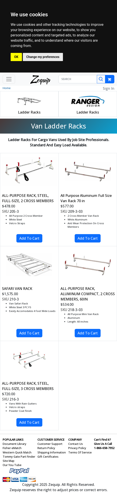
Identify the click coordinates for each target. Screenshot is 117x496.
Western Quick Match (17, 452)
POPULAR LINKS (13, 440)
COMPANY (75, 440)
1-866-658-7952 (104, 448)
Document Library (14, 444)
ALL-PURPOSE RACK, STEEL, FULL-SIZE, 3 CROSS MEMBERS (28, 386)
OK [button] (16, 57)
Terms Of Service (80, 452)
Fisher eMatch (12, 448)
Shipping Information (51, 452)
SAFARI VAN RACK (17, 288)
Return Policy (46, 448)
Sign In (108, 88)
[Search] (101, 79)
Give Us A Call (103, 444)
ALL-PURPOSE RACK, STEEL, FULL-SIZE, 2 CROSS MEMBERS (28, 198)
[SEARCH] (77, 79)
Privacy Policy (77, 448)
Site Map (8, 461)
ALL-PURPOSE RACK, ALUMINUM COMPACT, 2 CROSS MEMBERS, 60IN (87, 294)
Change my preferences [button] (42, 57)
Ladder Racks (29, 112)
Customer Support (49, 444)
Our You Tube (12, 465)
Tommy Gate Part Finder (19, 457)
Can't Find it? (102, 440)
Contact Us (75, 444)
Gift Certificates (47, 457)
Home (7, 88)
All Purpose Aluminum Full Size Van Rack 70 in (86, 198)
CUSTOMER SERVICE (50, 440)
